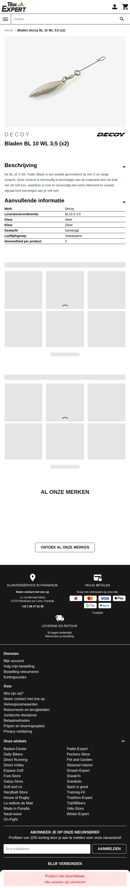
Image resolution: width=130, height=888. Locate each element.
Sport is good (77, 832)
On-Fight (11, 865)
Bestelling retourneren (21, 717)
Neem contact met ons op (32, 637)
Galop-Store (13, 827)
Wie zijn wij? (13, 739)
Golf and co (13, 832)
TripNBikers (76, 848)
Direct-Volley (14, 810)
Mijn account (14, 706)
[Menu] (5, 19)
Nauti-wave (13, 859)
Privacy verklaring (18, 777)
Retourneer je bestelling (59, 681)
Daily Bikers (13, 799)
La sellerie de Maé (18, 848)
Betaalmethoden (17, 766)
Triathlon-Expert (79, 843)
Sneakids (74, 827)
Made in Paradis (17, 854)
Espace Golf (13, 816)
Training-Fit (76, 837)
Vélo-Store (75, 854)
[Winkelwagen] (125, 6)
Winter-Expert (78, 859)
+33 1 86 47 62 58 (32, 651)
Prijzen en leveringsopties (24, 771)
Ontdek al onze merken (65, 592)
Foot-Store (12, 821)
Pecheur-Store (78, 799)
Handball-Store (16, 837)
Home (9, 30)
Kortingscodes (15, 722)
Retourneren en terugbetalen (27, 755)
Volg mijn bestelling (19, 711)
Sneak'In (74, 821)
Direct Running (15, 805)
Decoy (65, 134)
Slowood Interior (80, 810)
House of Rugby (17, 843)
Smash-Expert (78, 816)
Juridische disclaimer (20, 760)
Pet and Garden (79, 805)
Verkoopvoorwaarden (21, 749)
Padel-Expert (77, 794)
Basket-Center (15, 794)
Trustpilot (97, 658)
